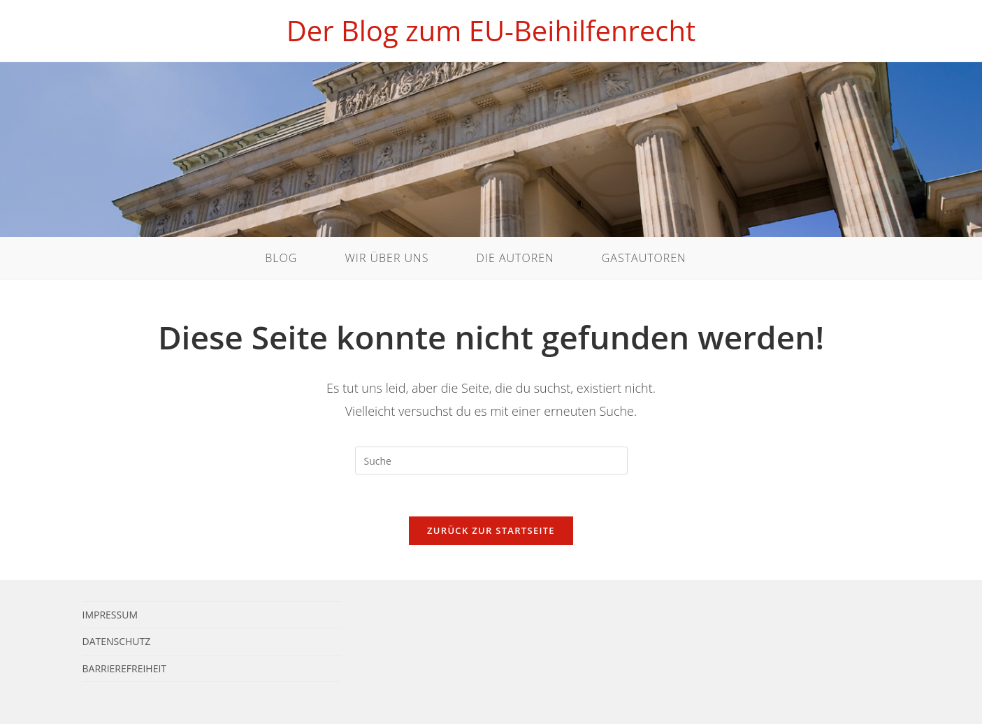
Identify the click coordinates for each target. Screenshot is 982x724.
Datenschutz (116, 641)
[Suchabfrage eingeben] (491, 461)
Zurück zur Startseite (491, 530)
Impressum (110, 614)
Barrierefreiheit (124, 668)
